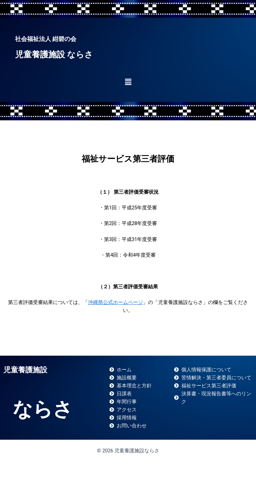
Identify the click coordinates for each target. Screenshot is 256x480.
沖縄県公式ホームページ (115, 302)
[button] (128, 82)
